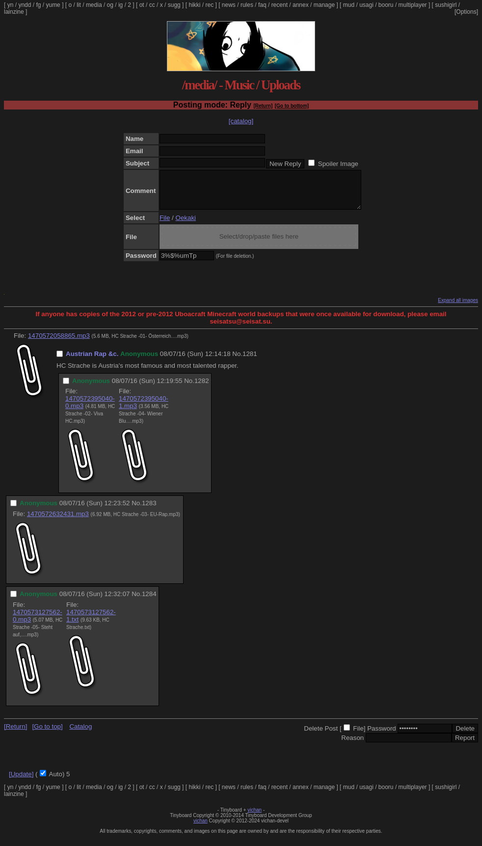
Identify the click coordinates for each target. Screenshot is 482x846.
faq (262, 4)
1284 (149, 601)
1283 (149, 510)
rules (247, 4)
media (94, 4)
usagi (366, 4)
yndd (24, 4)
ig (120, 4)
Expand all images (458, 307)
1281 (249, 361)
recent (279, 4)
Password (381, 735)
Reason (352, 745)
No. (237, 361)
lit (79, 4)
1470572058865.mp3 (59, 343)
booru (386, 4)
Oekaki (186, 225)
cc (152, 4)
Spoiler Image (338, 163)
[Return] (262, 106)
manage (324, 4)
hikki (194, 4)
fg (38, 4)
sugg (174, 4)
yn (10, 4)
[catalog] (241, 121)
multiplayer (413, 4)
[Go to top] (47, 733)
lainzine (14, 11)
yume (53, 4)
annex (301, 4)
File (165, 225)
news (229, 4)
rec (210, 4)
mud (348, 4)
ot (141, 4)
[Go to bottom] (292, 106)
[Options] (466, 11)
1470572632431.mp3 (58, 521)
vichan (254, 817)
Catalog (80, 733)
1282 (201, 388)
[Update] (21, 781)
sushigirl (445, 4)
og (110, 4)
